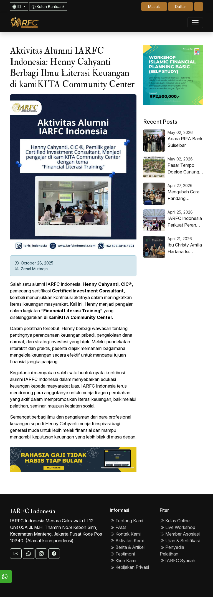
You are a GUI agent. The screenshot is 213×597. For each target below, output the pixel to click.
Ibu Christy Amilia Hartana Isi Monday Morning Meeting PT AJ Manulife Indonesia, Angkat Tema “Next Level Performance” (185, 248)
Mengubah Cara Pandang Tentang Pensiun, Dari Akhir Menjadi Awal (185, 195)
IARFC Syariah (177, 560)
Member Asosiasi (180, 534)
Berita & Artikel (127, 547)
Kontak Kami (125, 534)
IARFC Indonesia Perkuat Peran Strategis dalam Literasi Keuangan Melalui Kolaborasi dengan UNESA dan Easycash (185, 222)
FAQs (118, 527)
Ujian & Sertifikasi (180, 540)
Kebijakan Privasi (129, 567)
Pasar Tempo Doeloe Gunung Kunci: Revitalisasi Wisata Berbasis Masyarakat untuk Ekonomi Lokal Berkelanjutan (185, 168)
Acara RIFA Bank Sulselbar (185, 142)
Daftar (180, 6)
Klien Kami (123, 560)
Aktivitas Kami (127, 540)
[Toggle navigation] (198, 6)
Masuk (154, 6)
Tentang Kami (126, 520)
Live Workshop (177, 527)
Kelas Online (175, 520)
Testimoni (122, 554)
